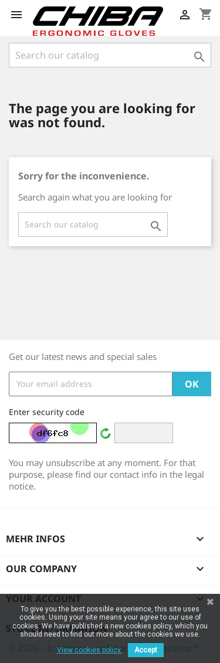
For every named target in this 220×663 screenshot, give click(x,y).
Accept (145, 650)
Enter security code (46, 411)
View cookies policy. (89, 650)
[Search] (110, 55)
